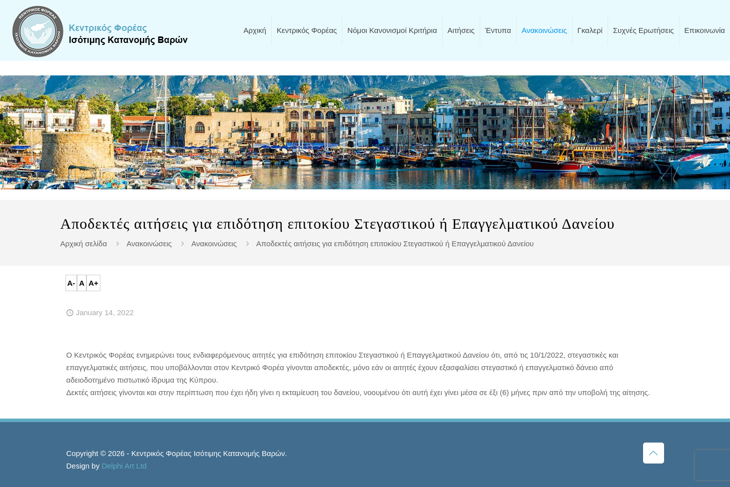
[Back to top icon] (653, 453)
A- (71, 283)
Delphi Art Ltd (123, 466)
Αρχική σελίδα (83, 243)
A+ (93, 283)
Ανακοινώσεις (149, 243)
